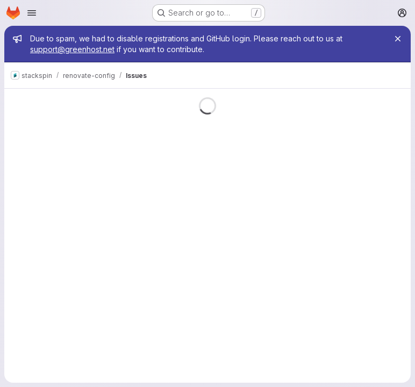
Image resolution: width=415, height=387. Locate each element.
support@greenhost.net (72, 49)
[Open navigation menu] (31, 13)
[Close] (397, 38)
